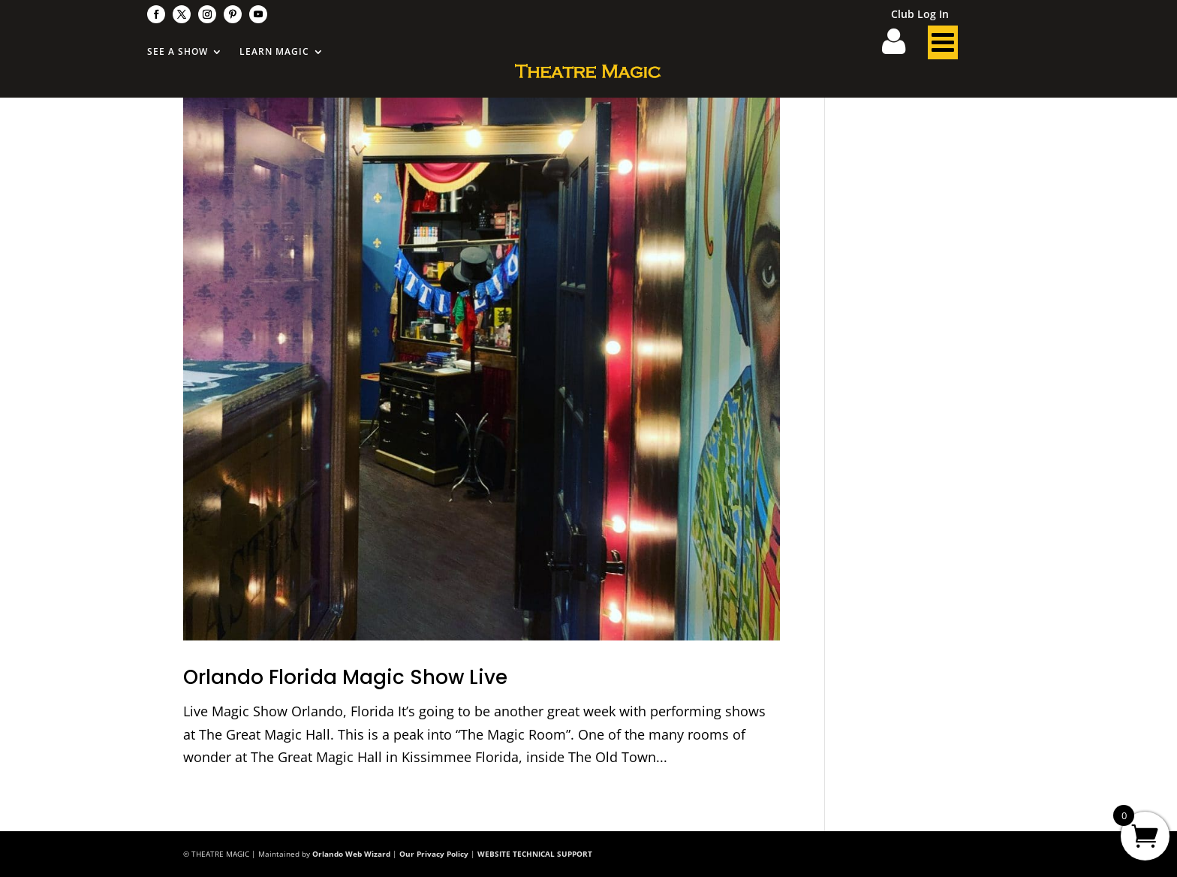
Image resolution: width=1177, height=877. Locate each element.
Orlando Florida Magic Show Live (345, 677)
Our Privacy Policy (433, 853)
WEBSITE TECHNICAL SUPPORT (534, 853)
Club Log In (920, 15)
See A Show (177, 52)
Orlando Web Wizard (351, 853)
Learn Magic (274, 52)
